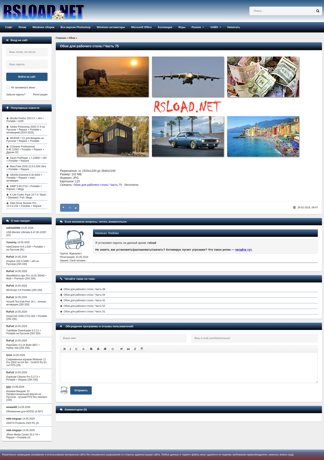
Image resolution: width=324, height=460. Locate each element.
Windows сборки (43, 27)
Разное (196, 27)
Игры (181, 27)
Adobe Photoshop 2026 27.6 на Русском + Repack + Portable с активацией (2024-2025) (25, 129)
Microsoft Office (141, 27)
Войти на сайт (27, 76)
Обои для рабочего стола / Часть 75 (97, 184)
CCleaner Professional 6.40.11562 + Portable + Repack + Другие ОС (25, 149)
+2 (69, 207)
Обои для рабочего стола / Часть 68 (84, 289)
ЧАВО (214, 27)
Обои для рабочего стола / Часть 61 (84, 300)
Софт (8, 27)
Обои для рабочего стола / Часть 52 (84, 306)
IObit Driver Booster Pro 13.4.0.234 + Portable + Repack (23, 204)
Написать (233, 27)
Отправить (81, 390)
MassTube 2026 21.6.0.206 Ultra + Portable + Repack (26, 168)
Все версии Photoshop (76, 27)
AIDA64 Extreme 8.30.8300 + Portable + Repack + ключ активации (24, 177)
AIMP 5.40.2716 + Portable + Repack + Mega (24, 188)
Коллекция (165, 27)
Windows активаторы (111, 27)
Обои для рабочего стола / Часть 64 (84, 294)
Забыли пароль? (15, 94)
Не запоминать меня (23, 87)
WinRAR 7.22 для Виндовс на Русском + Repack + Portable (25, 139)
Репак (22, 27)
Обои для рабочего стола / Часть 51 (84, 311)
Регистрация (40, 94)
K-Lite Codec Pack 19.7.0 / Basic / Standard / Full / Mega (26, 196)
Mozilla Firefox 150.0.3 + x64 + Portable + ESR (25, 120)
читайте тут (243, 249)
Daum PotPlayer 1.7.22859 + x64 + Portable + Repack (26, 159)
